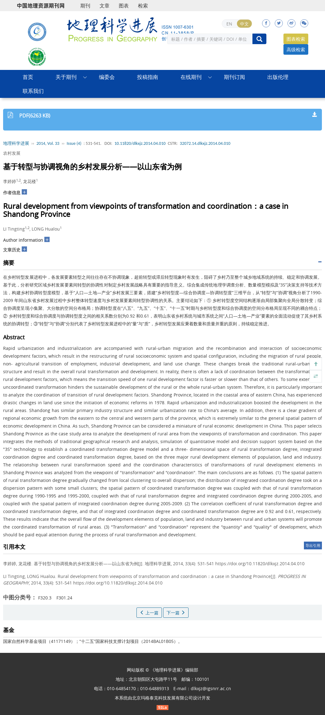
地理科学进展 (16, 143)
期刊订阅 (234, 76)
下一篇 (176, 613)
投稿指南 (147, 76)
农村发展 (11, 153)
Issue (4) (74, 143)
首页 (28, 76)
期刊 (85, 5)
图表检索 (296, 39)
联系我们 (33, 90)
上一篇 (149, 613)
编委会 (107, 76)
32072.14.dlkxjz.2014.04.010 (205, 143)
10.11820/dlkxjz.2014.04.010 (140, 143)
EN (229, 24)
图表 (124, 5)
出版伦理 (277, 76)
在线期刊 (191, 76)
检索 (143, 5)
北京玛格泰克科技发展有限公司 (162, 698)
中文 (244, 24)
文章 (104, 5)
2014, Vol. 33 (48, 143)
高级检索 (296, 49)
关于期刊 (66, 76)
